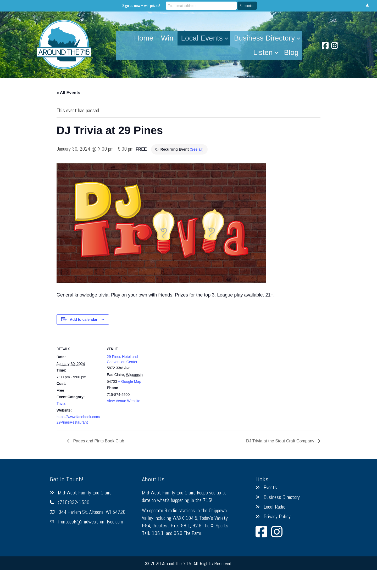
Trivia (61, 403)
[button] (226, 38)
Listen (263, 52)
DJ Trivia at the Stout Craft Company (280, 441)
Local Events (202, 38)
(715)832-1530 (73, 502)
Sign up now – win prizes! (145, 5)
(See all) (196, 149)
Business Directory (264, 38)
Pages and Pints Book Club (98, 441)
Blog (291, 52)
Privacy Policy (277, 516)
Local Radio (274, 506)
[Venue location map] (184, 369)
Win (167, 38)
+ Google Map (129, 381)
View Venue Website (123, 401)
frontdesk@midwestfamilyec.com (90, 521)
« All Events (68, 92)
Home (143, 38)
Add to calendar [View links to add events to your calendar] (84, 319)
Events (270, 487)
